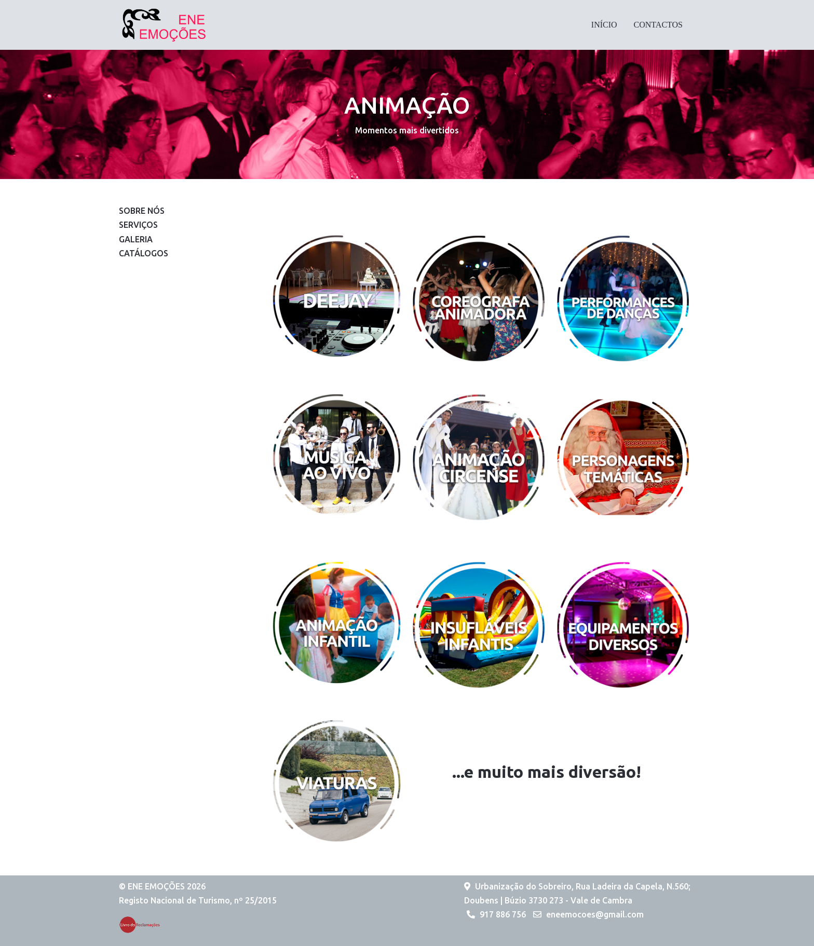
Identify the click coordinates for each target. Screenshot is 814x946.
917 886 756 (503, 914)
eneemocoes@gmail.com (595, 914)
